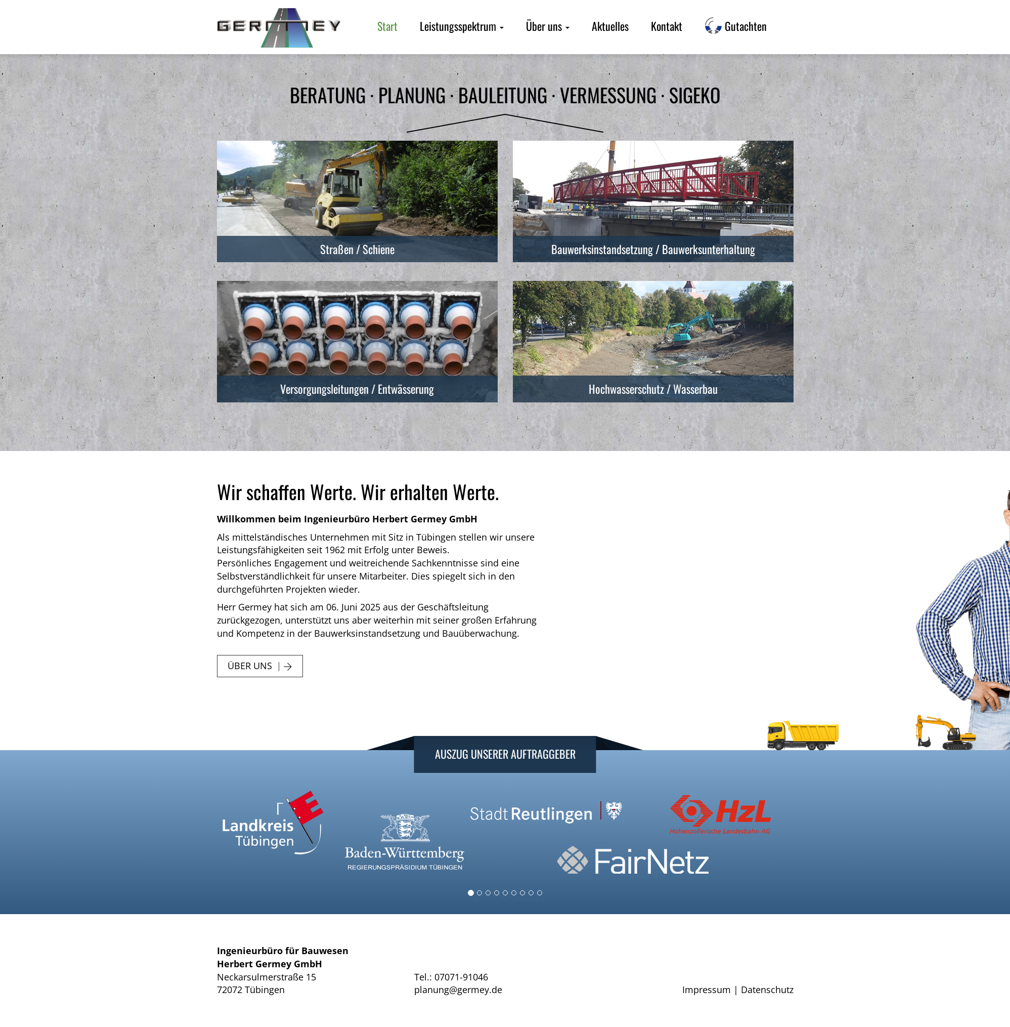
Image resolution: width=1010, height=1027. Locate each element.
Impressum (706, 989)
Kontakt (666, 26)
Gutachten (736, 25)
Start (387, 26)
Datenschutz (767, 989)
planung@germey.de (458, 989)
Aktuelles (610, 26)
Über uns (547, 26)
